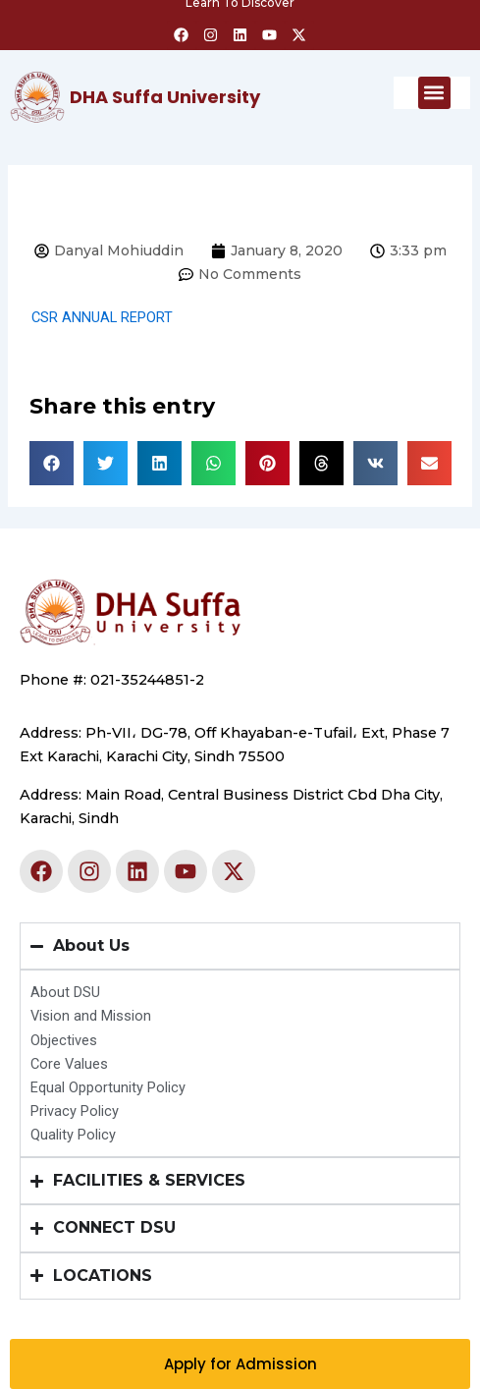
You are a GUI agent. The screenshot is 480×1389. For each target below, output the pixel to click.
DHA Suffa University (165, 96)
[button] (434, 93)
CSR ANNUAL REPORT (102, 317)
